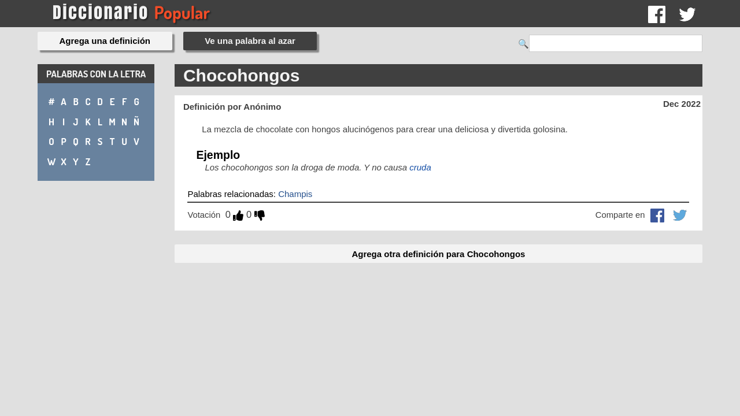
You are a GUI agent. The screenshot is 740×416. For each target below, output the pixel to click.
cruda (420, 167)
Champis (295, 194)
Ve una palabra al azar (250, 41)
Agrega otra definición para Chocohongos (438, 254)
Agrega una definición (105, 41)
